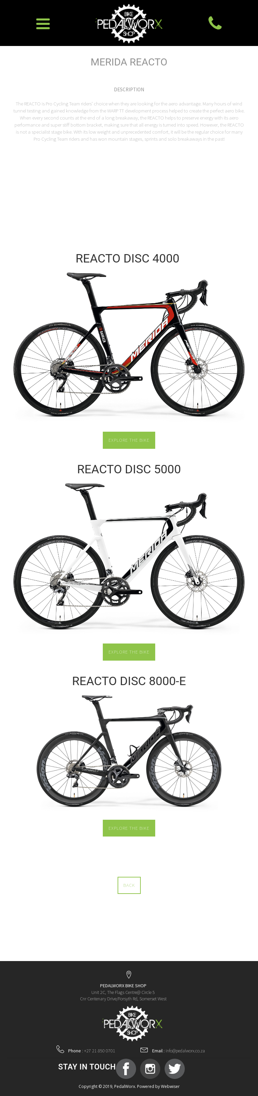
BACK (129, 885)
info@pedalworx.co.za (178, 1051)
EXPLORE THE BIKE (129, 440)
